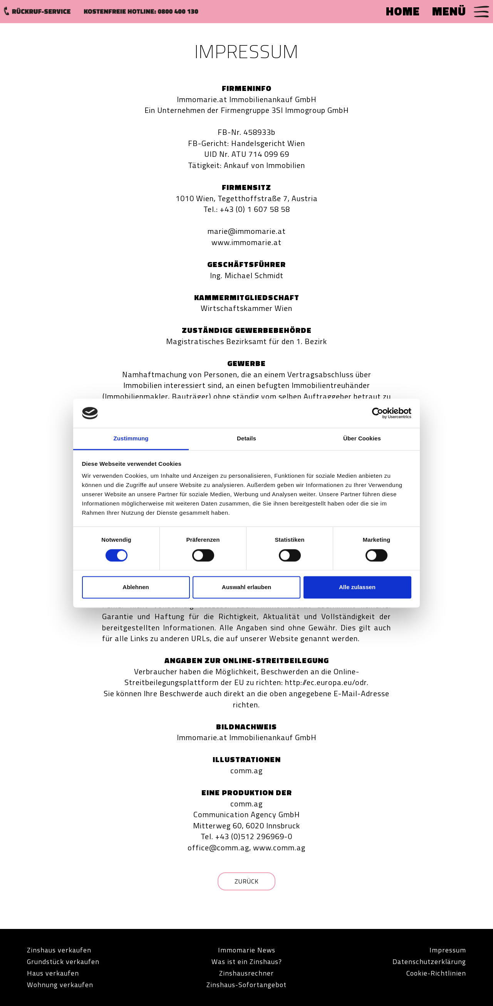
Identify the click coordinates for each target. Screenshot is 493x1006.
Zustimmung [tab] (131, 438)
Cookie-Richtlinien (436, 973)
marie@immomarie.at (247, 231)
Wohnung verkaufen (60, 984)
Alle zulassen (357, 587)
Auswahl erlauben (246, 587)
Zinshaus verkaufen (59, 950)
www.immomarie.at (246, 242)
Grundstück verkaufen (63, 961)
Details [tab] (246, 438)
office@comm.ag (218, 847)
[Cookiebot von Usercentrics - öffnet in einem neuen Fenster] (377, 413)
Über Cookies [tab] (362, 438)
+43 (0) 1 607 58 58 (255, 209)
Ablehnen (135, 587)
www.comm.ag (279, 847)
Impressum (447, 950)
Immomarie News (246, 950)
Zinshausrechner (246, 973)
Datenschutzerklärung (429, 961)
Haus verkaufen (53, 973)
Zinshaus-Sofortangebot (246, 984)
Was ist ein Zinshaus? (246, 961)
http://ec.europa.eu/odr (326, 682)
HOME (403, 11)
